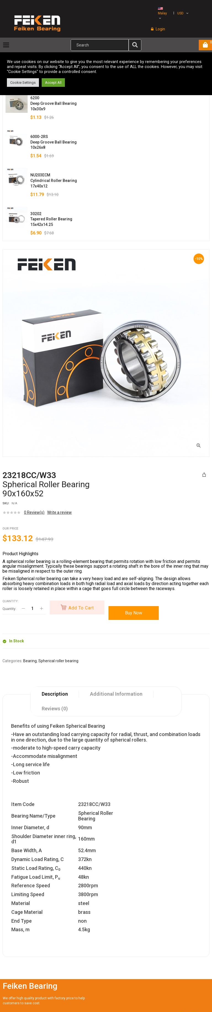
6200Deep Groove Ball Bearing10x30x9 (53, 103)
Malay (162, 11)
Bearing (30, 661)
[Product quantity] (32, 608)
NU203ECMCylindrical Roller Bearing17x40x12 (53, 180)
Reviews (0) (55, 708)
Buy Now (134, 612)
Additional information (116, 694)
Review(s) (34, 512)
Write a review (59, 512)
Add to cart (81, 608)
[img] (135, 45)
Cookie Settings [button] (23, 82)
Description (55, 694)
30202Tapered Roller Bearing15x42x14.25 (51, 219)
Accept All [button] (53, 82)
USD (180, 13)
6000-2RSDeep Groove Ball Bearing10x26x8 (53, 142)
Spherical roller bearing (58, 661)
